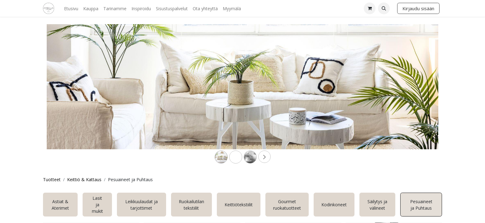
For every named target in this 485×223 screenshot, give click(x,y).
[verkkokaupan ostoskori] (370, 8)
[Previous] (76, 96)
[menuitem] (71, 8)
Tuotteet (52, 179)
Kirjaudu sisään (418, 8)
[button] (384, 8)
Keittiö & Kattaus (84, 179)
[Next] (409, 96)
